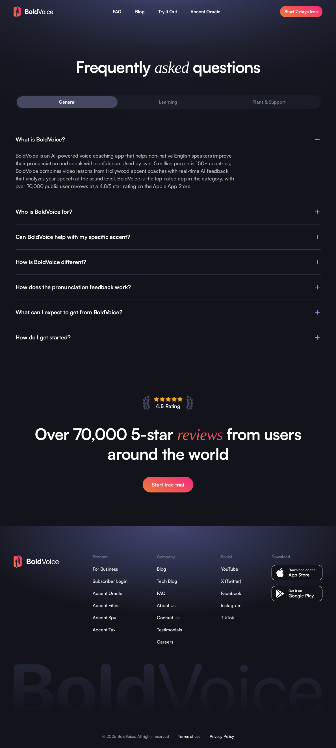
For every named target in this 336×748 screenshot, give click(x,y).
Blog (140, 11)
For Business (105, 569)
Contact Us (168, 617)
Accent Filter (106, 605)
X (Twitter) (231, 581)
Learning (168, 102)
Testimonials (169, 630)
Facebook (231, 593)
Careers (165, 642)
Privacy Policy (222, 736)
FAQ (117, 11)
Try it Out (167, 11)
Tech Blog (167, 581)
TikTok (227, 617)
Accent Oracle (205, 11)
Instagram (231, 605)
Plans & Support (268, 102)
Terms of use (189, 736)
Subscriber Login (110, 581)
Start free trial (168, 484)
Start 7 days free (301, 11)
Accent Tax (104, 630)
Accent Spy (104, 617)
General (67, 102)
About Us (166, 605)
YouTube (229, 569)
